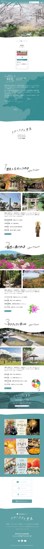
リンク (26, 529)
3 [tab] (22, 41)
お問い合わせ (29, 526)
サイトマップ (35, 526)
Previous (17, 41)
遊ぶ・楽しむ (16, 403)
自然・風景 (28, 403)
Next (26, 41)
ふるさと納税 (35, 524)
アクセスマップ (22, 494)
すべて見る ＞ (22, 46)
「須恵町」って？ (7, 100)
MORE (6, 388)
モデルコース (16, 524)
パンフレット (22, 488)
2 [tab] (21, 41)
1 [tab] (19, 41)
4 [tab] (24, 41)
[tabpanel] (22, 21)
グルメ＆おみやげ (29, 524)
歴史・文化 (22, 403)
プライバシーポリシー (20, 529)
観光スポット (22, 524)
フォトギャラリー (22, 482)
